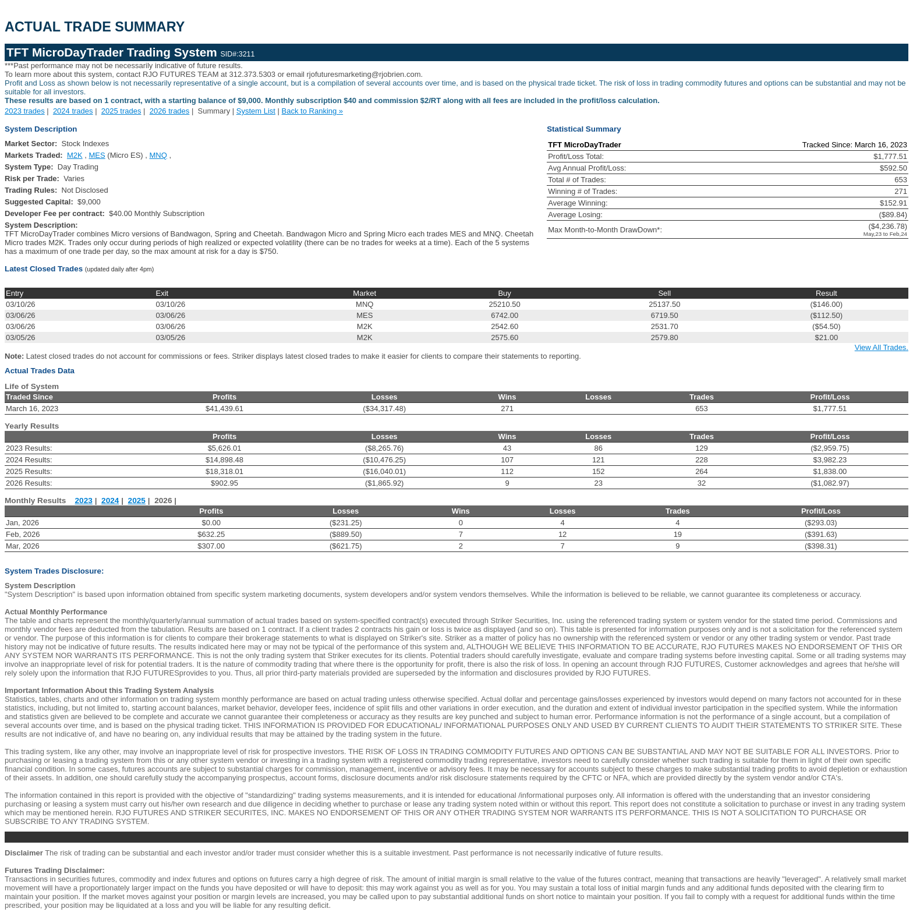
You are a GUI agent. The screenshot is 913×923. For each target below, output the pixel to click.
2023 (84, 500)
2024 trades (73, 111)
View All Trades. (881, 347)
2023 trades (25, 111)
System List (255, 111)
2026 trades (170, 111)
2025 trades (121, 111)
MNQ (158, 155)
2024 (110, 500)
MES (97, 155)
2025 (137, 500)
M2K (75, 155)
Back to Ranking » (313, 111)
